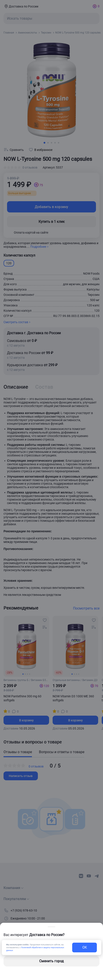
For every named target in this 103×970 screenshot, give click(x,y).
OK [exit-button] (84, 947)
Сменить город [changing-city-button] (51, 961)
